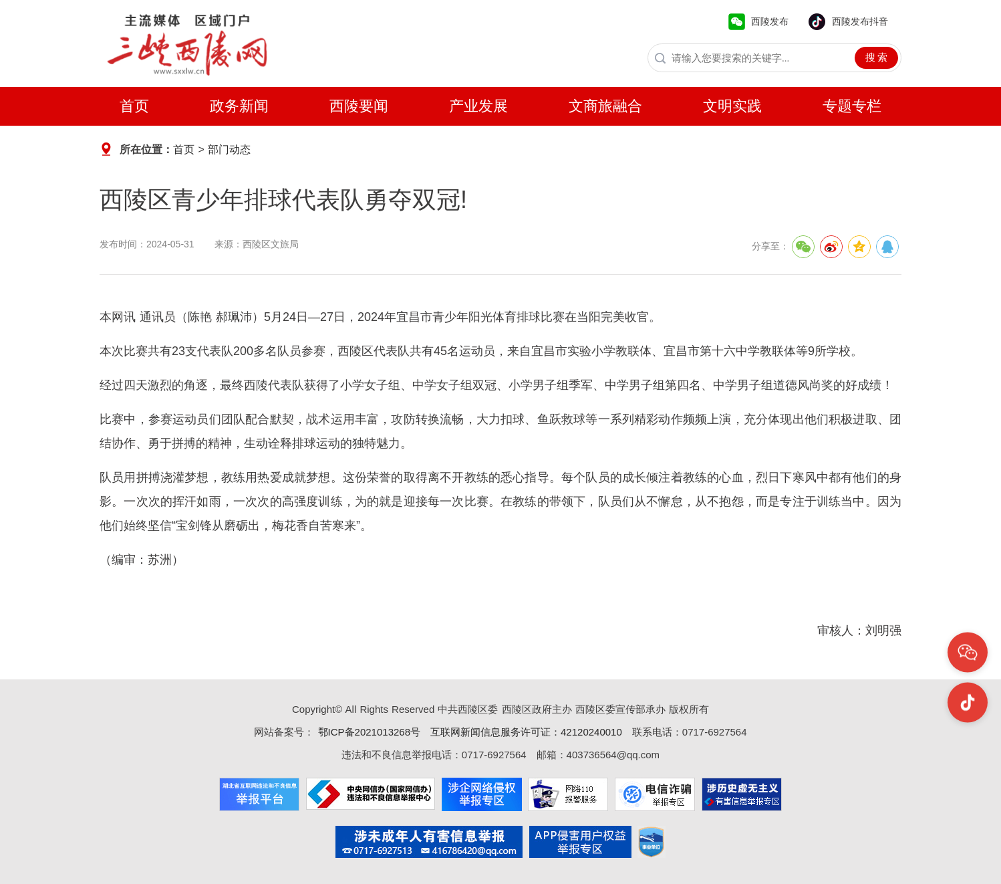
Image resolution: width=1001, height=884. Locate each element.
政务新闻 (239, 106)
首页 (134, 106)
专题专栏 (852, 106)
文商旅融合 (605, 106)
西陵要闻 (358, 106)
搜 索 (876, 57)
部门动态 (229, 149)
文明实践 (732, 106)
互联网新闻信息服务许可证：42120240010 (526, 732)
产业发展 (478, 106)
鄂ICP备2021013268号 (367, 732)
